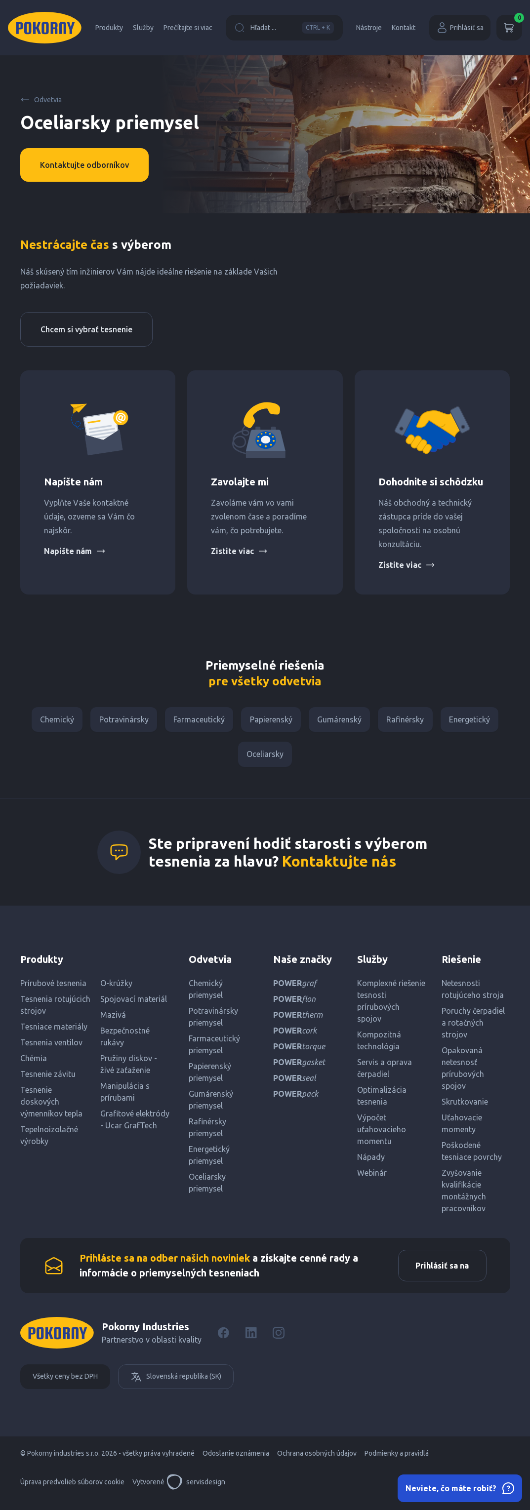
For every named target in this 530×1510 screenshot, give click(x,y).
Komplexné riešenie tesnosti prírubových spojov (391, 1006)
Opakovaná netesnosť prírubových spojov (463, 1073)
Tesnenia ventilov (51, 1047)
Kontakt (403, 28)
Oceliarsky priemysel (207, 1188)
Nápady (371, 1162)
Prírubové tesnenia (53, 988)
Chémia (33, 1063)
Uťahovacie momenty (462, 1128)
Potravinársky (118, 720)
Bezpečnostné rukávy (125, 1042)
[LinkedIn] (251, 1341)
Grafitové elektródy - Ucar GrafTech (134, 1124)
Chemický (49, 720)
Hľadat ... (284, 28)
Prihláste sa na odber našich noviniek (165, 1265)
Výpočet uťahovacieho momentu (381, 1134)
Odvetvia (41, 100)
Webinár (372, 1178)
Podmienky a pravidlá (397, 1462)
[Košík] (509, 27)
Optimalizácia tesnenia (382, 1101)
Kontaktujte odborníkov (84, 164)
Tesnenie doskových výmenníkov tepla (51, 1107)
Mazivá (113, 1020)
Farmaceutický (196, 720)
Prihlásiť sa (460, 28)
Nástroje (369, 28)
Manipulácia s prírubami (125, 1097)
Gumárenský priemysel (211, 1105)
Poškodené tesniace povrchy (472, 1156)
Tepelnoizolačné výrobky (49, 1140)
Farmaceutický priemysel (214, 1049)
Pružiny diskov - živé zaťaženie (128, 1069)
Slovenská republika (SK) (175, 1385)
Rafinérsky (411, 720)
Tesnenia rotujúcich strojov (55, 1010)
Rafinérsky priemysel (207, 1132)
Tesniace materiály (53, 1032)
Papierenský (271, 720)
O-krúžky (116, 988)
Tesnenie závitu (48, 1079)
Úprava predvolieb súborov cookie (72, 1490)
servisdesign (195, 1490)
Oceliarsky (265, 758)
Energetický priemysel (209, 1160)
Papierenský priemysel (210, 1077)
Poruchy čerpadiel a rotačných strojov (473, 1028)
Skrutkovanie (465, 1107)
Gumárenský (342, 720)
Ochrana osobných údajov (317, 1462)
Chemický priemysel (206, 994)
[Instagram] (279, 1341)
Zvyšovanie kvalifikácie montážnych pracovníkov (464, 1196)
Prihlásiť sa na (439, 1272)
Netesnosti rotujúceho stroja (473, 994)
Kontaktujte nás (339, 866)
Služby (143, 28)
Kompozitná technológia (379, 1045)
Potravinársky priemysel (213, 1022)
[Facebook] (223, 1341)
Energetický (477, 720)
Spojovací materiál (133, 1004)
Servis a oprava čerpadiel (384, 1073)
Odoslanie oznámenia (236, 1462)
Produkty (109, 28)
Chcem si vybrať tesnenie (86, 329)
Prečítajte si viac (187, 28)
